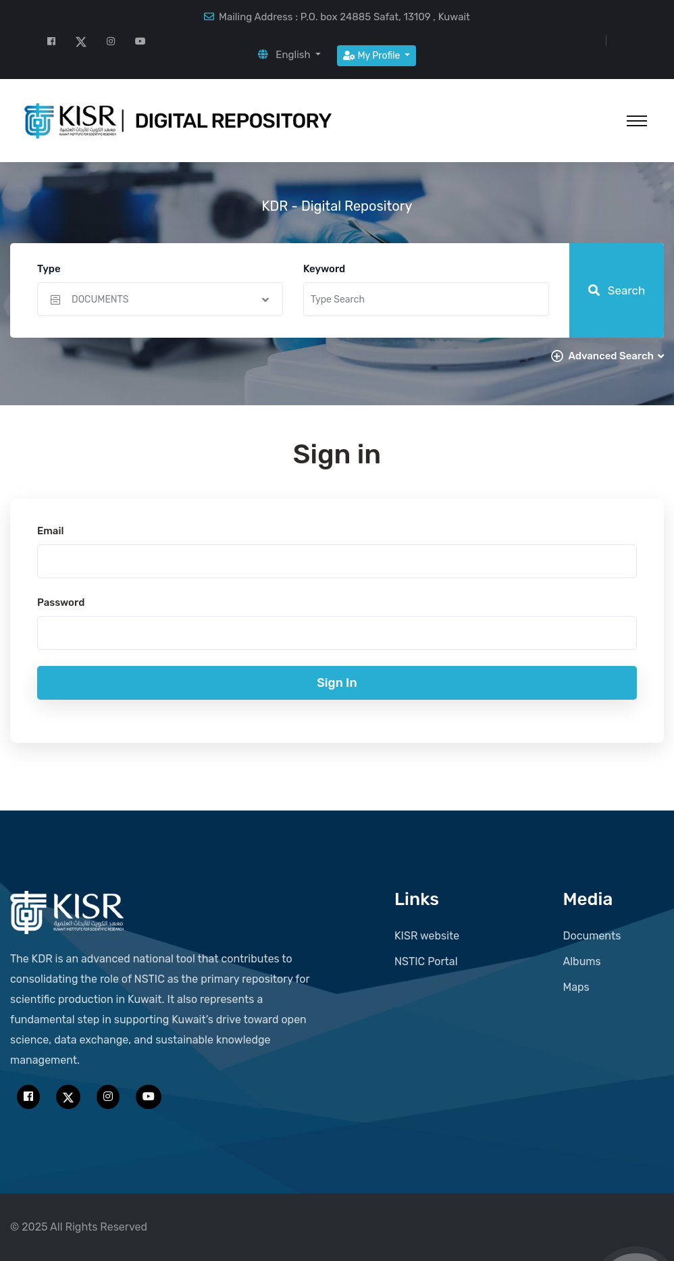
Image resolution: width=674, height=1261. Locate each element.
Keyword (324, 269)
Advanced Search (616, 356)
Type (49, 269)
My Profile (373, 55)
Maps (576, 987)
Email (50, 531)
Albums (582, 961)
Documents (592, 935)
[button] (289, 54)
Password (60, 602)
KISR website (426, 935)
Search (617, 290)
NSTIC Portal (426, 961)
